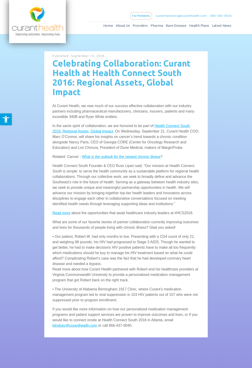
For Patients (141, 16)
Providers (140, 25)
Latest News (221, 25)
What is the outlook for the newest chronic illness (121, 157)
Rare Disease (176, 25)
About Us (123, 25)
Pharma (157, 25)
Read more (61, 213)
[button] (6, 119)
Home (108, 25)
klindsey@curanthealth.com (74, 325)
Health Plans (199, 25)
